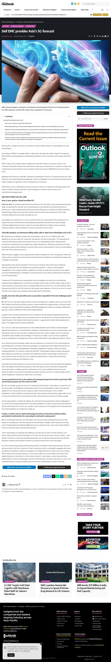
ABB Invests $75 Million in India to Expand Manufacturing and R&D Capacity (91, 588)
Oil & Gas (89, 304)
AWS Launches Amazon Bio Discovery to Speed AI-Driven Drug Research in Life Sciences (55, 588)
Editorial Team (8, 36)
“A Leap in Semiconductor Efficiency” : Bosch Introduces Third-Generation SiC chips (86, 419)
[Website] (68, 484)
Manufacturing (91, 324)
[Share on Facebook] (94, 36)
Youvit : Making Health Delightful (87, 344)
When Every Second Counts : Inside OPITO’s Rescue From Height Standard (91, 204)
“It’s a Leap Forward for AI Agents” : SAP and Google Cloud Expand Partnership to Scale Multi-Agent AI (88, 409)
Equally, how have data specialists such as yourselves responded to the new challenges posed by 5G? (37, 129)
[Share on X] (97, 36)
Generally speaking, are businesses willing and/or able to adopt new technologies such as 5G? (34, 126)
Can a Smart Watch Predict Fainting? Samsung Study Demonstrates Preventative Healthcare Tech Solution (39, 15)
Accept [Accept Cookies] (11, 655)
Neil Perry (78, 639)
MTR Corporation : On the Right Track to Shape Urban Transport (85, 251)
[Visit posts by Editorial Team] (4, 485)
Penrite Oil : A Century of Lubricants (88, 302)
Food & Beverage (92, 332)
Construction (91, 271)
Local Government (92, 492)
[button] (92, 10)
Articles (5, 26)
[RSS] (78, 4)
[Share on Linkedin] (102, 36)
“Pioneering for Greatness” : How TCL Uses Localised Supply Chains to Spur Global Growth (87, 437)
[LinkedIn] (72, 4)
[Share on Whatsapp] (100, 36)
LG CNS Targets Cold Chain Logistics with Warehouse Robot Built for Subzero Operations (17, 589)
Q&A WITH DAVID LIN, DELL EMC (13, 120)
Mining (89, 245)
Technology (30, 26)
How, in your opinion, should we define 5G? (18, 123)
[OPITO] (85, 213)
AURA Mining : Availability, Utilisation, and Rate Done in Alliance (86, 312)
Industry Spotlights (92, 237)
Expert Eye (90, 357)
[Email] (105, 36)
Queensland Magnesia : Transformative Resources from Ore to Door (87, 285)
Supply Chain (91, 255)
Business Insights (17, 26)
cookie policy (26, 651)
